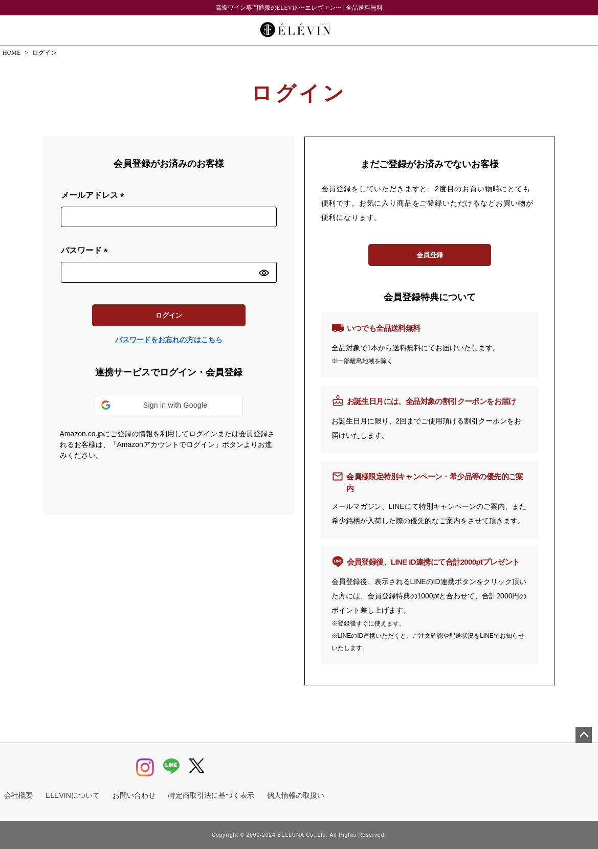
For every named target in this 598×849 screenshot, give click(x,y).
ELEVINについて (73, 795)
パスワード (86, 251)
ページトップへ (583, 735)
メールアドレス (94, 196)
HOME (11, 52)
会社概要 (18, 795)
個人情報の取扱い (295, 795)
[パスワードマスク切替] (266, 272)
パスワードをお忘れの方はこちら (169, 340)
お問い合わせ (134, 795)
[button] (169, 405)
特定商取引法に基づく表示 (211, 795)
